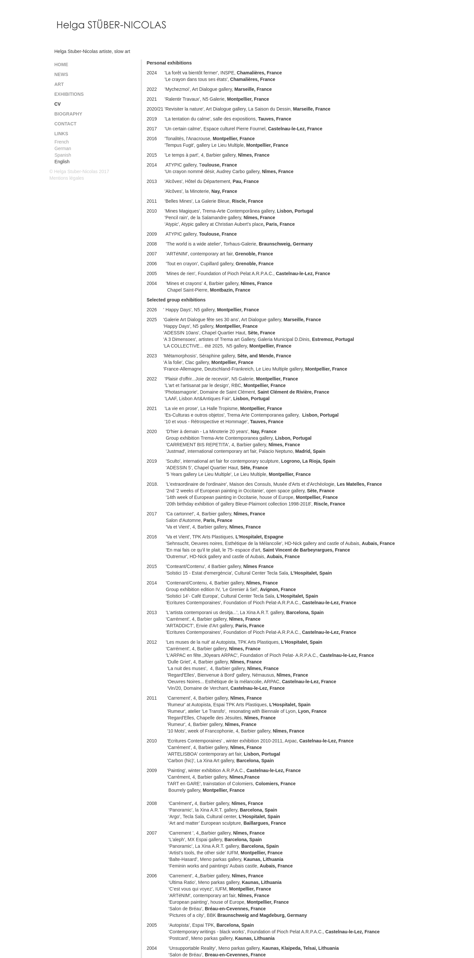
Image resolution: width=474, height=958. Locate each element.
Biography (68, 114)
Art (59, 84)
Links (61, 133)
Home (61, 64)
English (61, 161)
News (61, 74)
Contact (65, 123)
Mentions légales (66, 178)
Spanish (62, 155)
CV (57, 104)
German (62, 148)
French (61, 141)
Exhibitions (69, 94)
